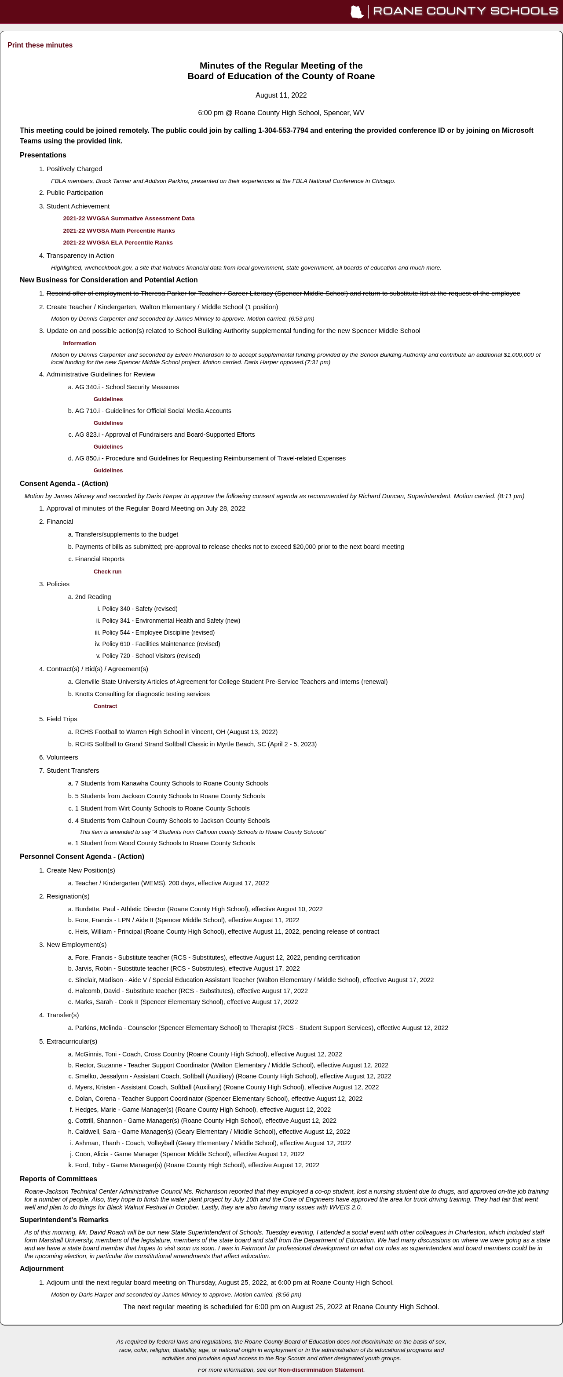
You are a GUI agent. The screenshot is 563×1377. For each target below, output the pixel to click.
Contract (105, 706)
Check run (108, 571)
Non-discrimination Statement (320, 1369)
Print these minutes (40, 45)
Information (79, 343)
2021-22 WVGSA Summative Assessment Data (128, 218)
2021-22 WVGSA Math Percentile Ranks (119, 230)
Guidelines (108, 399)
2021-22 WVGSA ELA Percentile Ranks (118, 242)
